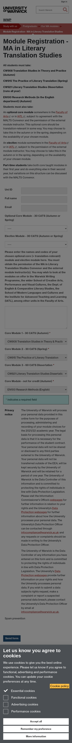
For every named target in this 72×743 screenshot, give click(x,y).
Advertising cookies (20, 705)
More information (36, 736)
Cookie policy (59, 686)
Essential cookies (19, 691)
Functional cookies (20, 698)
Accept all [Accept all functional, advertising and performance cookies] (36, 721)
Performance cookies (22, 712)
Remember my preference (36, 728)
